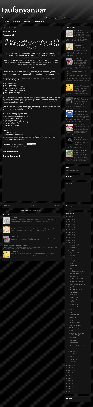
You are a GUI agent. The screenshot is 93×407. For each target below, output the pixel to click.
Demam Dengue (74, 348)
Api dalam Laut (73, 287)
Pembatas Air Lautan (75, 289)
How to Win (72, 337)
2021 (70, 229)
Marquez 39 (73, 340)
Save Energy (14, 251)
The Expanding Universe (76, 328)
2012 (70, 373)
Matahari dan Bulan (75, 325)
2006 (70, 389)
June (71, 261)
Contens (27, 21)
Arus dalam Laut (74, 276)
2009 (70, 381)
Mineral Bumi (73, 295)
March (72, 356)
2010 (70, 378)
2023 (70, 224)
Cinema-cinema (39, 21)
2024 (70, 221)
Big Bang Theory (74, 322)
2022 (70, 227)
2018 (70, 237)
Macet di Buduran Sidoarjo (77, 284)
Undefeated (14, 236)
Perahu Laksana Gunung (77, 271)
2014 (70, 368)
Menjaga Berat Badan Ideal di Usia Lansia (80, 151)
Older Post (56, 205)
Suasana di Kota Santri (23, 147)
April (71, 354)
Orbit (70, 312)
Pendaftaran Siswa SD (76, 279)
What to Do (72, 320)
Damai (71, 263)
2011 (70, 375)
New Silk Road (15, 218)
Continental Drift (74, 314)
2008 (70, 383)
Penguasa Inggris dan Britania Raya (21, 227)
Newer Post (7, 205)
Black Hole (72, 317)
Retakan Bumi (73, 304)
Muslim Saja (73, 266)
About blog (16, 21)
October (72, 250)
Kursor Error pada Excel (76, 345)
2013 (70, 370)
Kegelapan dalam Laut (76, 281)
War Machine (78, 98)
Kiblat (71, 268)
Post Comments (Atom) (35, 210)
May (71, 351)
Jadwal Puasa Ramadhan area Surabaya (77, 334)
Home (7, 21)
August (72, 255)
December (73, 245)
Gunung (71, 309)
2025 (70, 219)
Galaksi (71, 330)
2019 (70, 235)
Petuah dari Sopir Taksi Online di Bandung (15, 245)
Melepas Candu (79, 124)
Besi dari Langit (74, 292)
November (73, 247)
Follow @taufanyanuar (73, 170)
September (73, 253)
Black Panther (78, 137)
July (71, 258)
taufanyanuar (24, 10)
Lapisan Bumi (73, 297)
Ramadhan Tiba (12, 147)
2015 (70, 365)
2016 (70, 243)
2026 (70, 216)
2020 (70, 232)
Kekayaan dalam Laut (76, 273)
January (72, 362)
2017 (70, 240)
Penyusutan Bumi (74, 307)
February (73, 359)
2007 (70, 386)
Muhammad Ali (73, 342)
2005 (70, 391)
